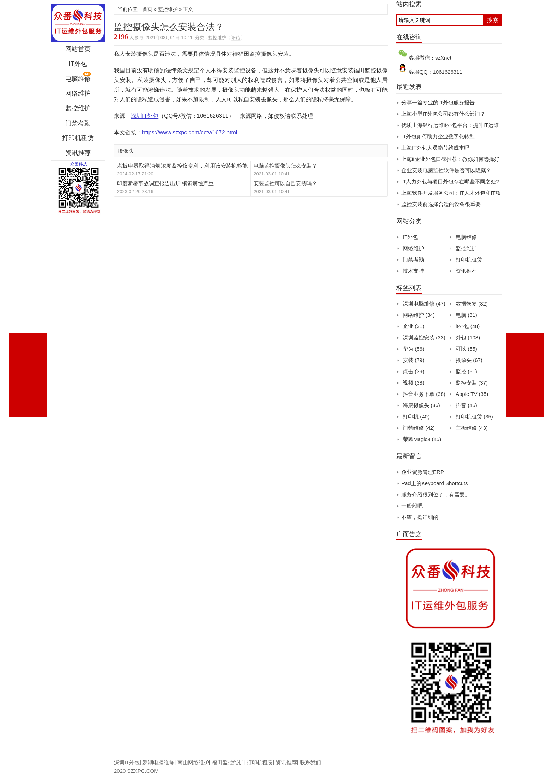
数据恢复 (472, 304)
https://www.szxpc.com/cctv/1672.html (189, 132)
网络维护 (78, 93)
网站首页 (78, 49)
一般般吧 (412, 506)
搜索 (492, 20)
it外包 (468, 326)
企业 (413, 326)
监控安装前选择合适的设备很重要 (441, 204)
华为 (413, 349)
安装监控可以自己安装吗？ (285, 183)
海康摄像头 (421, 405)
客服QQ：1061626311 (435, 72)
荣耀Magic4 (422, 439)
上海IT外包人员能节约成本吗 (435, 148)
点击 (413, 371)
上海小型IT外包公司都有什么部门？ (443, 114)
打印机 (416, 417)
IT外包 (78, 63)
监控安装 (472, 383)
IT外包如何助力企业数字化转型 (438, 136)
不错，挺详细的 (419, 517)
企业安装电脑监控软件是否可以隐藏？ (446, 170)
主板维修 (472, 428)
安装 (413, 360)
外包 (468, 337)
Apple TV (472, 394)
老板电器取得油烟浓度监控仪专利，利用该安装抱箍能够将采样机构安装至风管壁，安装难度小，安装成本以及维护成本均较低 (182, 166)
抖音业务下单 (424, 394)
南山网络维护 (193, 762)
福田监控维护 (228, 762)
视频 (413, 383)
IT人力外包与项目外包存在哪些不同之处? (450, 182)
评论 (235, 37)
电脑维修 (466, 237)
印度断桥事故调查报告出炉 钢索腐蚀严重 (165, 183)
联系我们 (310, 762)
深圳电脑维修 (424, 304)
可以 (466, 349)
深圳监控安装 (424, 337)
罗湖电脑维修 (158, 762)
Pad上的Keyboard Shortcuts (434, 483)
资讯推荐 (78, 152)
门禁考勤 (78, 123)
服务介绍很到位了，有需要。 (435, 494)
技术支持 (413, 271)
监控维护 (78, 108)
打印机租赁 (78, 137)
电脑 (466, 315)
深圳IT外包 (78, 23)
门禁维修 (419, 428)
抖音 (466, 405)
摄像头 (126, 151)
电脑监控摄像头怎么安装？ (285, 166)
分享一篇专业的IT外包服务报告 (438, 102)
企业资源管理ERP (422, 472)
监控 (466, 371)
